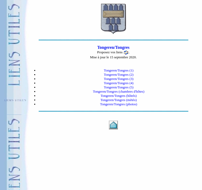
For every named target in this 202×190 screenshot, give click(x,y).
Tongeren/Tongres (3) (119, 79)
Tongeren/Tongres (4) (119, 83)
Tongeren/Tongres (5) (119, 87)
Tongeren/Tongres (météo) (118, 100)
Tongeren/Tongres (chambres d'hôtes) (118, 91)
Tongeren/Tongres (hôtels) (118, 96)
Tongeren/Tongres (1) (119, 70)
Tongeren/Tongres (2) (119, 75)
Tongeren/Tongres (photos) (118, 104)
